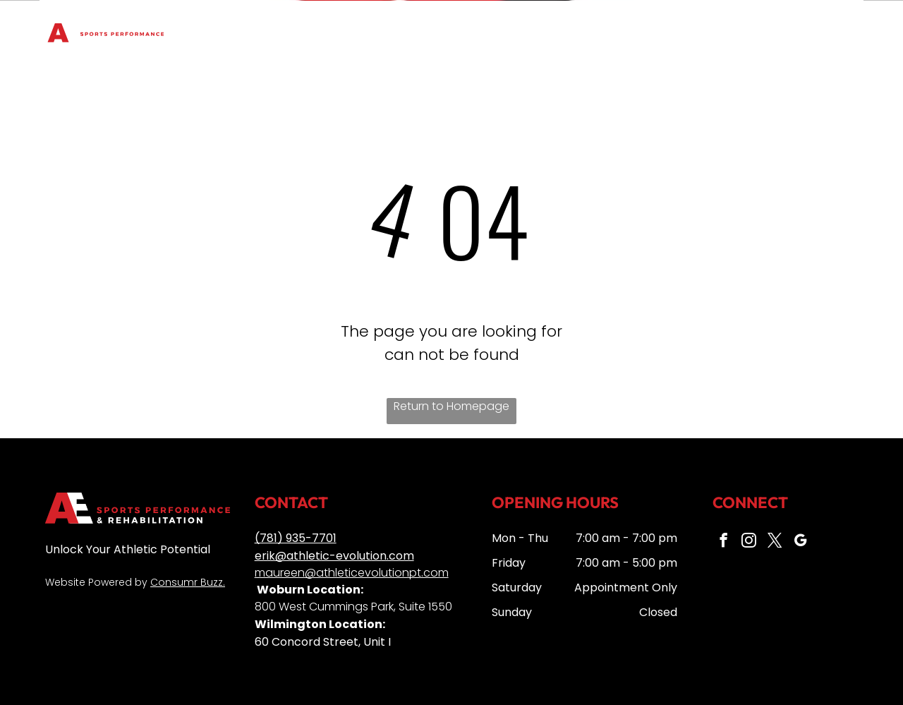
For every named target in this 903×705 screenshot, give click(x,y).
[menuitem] (244, 22)
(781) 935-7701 (296, 538)
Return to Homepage (451, 406)
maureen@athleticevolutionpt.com (352, 573)
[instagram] (747, 541)
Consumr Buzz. (187, 582)
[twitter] (772, 541)
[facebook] (723, 541)
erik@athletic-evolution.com (334, 556)
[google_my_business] (797, 541)
